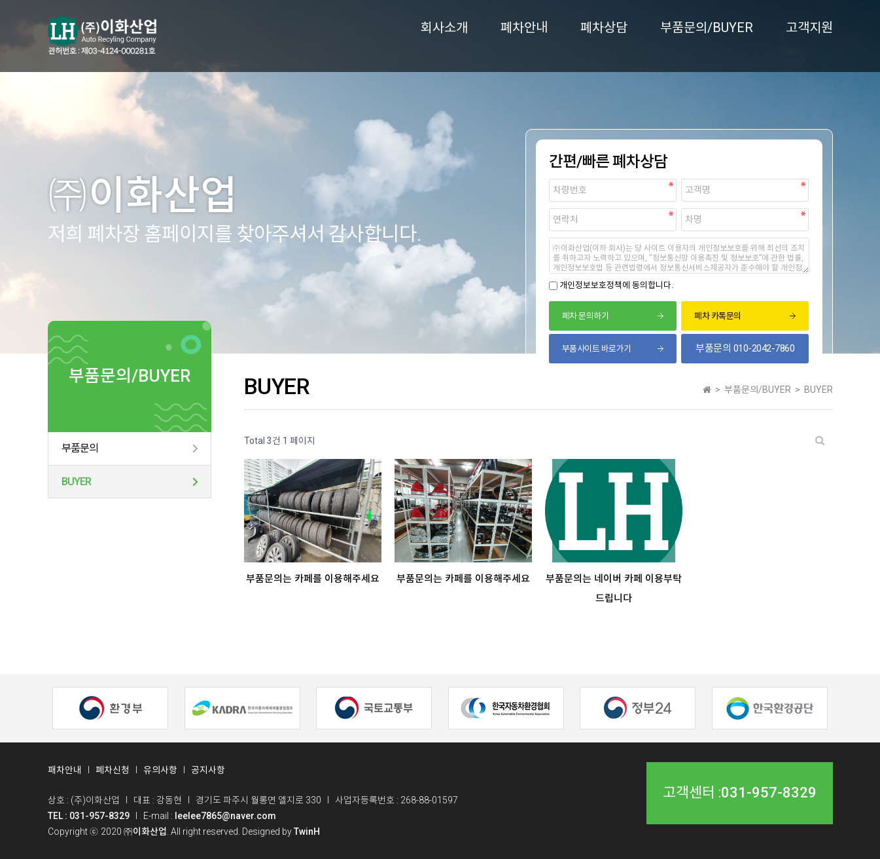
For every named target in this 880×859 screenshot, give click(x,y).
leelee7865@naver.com (225, 816)
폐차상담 (603, 27)
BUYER (76, 481)
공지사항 (208, 770)
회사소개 (444, 27)
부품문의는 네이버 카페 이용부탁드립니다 (614, 588)
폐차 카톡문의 (717, 316)
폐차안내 (524, 27)
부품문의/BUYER (706, 27)
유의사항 (160, 770)
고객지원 (809, 27)
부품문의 (80, 448)
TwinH (307, 831)
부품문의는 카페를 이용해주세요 (312, 579)
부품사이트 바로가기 (596, 349)
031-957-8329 (769, 793)
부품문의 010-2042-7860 (744, 348)
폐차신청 (113, 770)
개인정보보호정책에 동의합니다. (616, 285)
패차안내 (65, 770)
